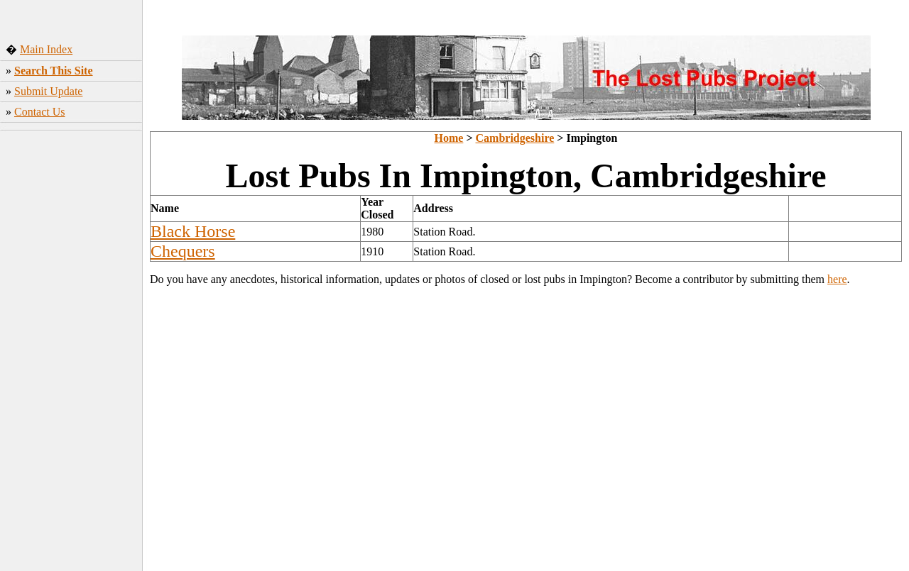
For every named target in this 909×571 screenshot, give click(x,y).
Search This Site (53, 71)
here (837, 279)
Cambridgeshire (515, 138)
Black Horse (193, 231)
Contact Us (39, 112)
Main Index (46, 49)
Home (449, 138)
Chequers (183, 251)
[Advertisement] (71, 347)
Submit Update (48, 91)
